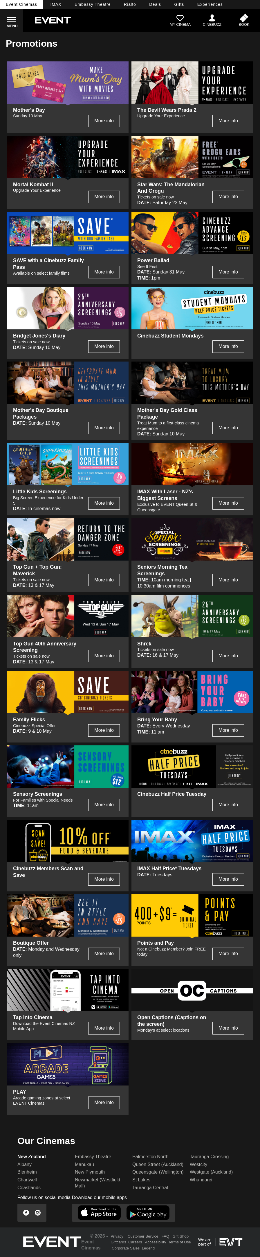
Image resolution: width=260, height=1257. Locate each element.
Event (21, 4)
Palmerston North (150, 1156)
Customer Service (143, 1236)
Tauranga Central (150, 1187)
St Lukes (141, 1179)
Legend (148, 1248)
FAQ (165, 1236)
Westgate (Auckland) (211, 1172)
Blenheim (27, 1172)
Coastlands (29, 1187)
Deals (155, 4)
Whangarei (201, 1179)
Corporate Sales (126, 1248)
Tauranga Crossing (209, 1156)
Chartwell (27, 1179)
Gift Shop (181, 1236)
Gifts (179, 4)
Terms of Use (179, 1242)
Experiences (210, 4)
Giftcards (118, 1242)
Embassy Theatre (93, 1156)
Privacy (117, 1236)
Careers (135, 1242)
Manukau (84, 1164)
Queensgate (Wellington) (158, 1172)
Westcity (198, 1164)
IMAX (55, 4)
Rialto (130, 4)
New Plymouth (90, 1172)
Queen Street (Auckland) (157, 1164)
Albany (24, 1164)
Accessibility (155, 1242)
